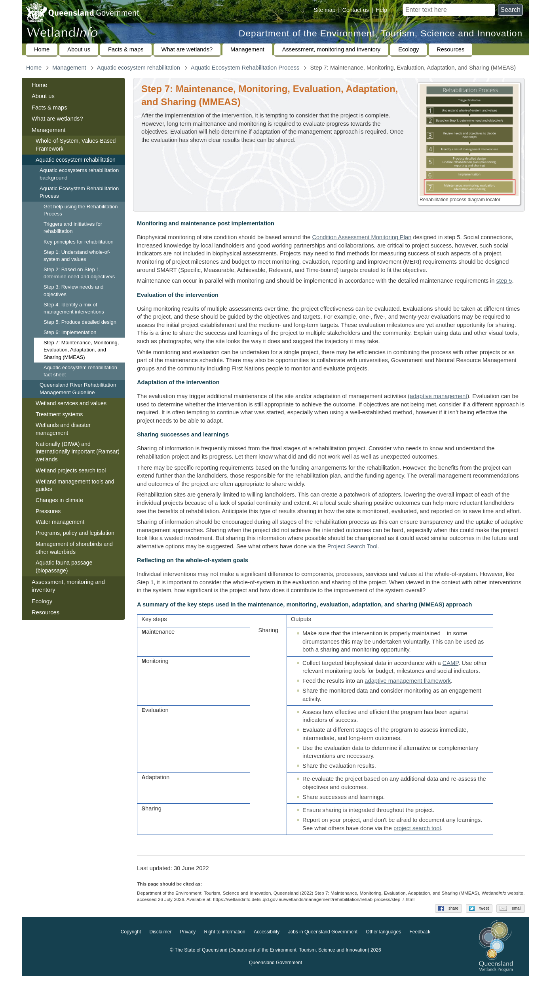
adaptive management (438, 396)
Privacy (188, 937)
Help (381, 10)
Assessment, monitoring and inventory (331, 49)
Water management (60, 522)
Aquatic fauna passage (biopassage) (64, 566)
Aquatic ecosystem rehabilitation (138, 67)
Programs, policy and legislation (75, 533)
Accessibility (266, 937)
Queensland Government (275, 968)
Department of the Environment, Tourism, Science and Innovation (380, 33)
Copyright (131, 937)
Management (247, 49)
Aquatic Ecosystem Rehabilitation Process (245, 67)
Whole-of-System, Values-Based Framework (76, 145)
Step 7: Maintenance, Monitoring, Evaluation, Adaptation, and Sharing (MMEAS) (81, 350)
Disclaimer (160, 937)
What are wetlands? (187, 49)
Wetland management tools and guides (75, 485)
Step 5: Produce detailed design (80, 322)
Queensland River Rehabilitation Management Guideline (78, 388)
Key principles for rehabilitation (79, 242)
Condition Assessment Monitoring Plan (361, 237)
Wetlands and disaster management (63, 429)
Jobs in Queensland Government (322, 937)
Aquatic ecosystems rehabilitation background (79, 174)
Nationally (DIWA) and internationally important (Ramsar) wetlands (78, 452)
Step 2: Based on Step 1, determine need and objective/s (79, 272)
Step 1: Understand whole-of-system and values (77, 255)
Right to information (224, 937)
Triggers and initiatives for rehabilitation (73, 227)
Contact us (355, 10)
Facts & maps (126, 49)
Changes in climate (59, 500)
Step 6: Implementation (70, 332)
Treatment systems (59, 414)
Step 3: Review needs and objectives (73, 290)
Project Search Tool (352, 546)
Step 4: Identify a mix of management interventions (74, 308)
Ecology (408, 49)
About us (78, 49)
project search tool (417, 831)
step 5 (504, 281)
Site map (324, 10)
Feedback (420, 937)
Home (41, 49)
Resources (450, 49)
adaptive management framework (408, 683)
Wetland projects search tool (71, 470)
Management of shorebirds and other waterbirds (74, 548)
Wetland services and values (71, 403)
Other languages (383, 937)
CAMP (450, 666)
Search (510, 9)
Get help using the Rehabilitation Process (81, 210)
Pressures (48, 511)
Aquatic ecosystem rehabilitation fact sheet (80, 371)
